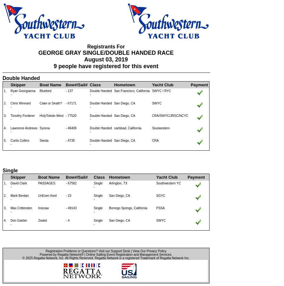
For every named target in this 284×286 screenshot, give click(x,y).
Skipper (18, 84)
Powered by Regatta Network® (61, 254)
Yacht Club (163, 84)
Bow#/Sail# (77, 84)
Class (95, 84)
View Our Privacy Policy (150, 251)
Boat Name (50, 84)
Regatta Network (45, 258)
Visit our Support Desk (114, 251)
